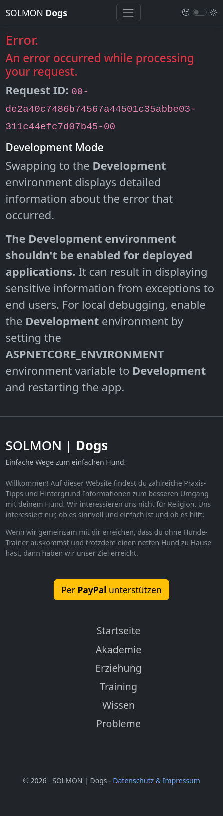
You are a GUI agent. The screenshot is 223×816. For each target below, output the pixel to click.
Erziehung (118, 668)
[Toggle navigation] (128, 12)
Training (118, 686)
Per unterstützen (111, 590)
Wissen (118, 705)
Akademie (119, 649)
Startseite (119, 630)
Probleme (118, 723)
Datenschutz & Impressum (156, 780)
